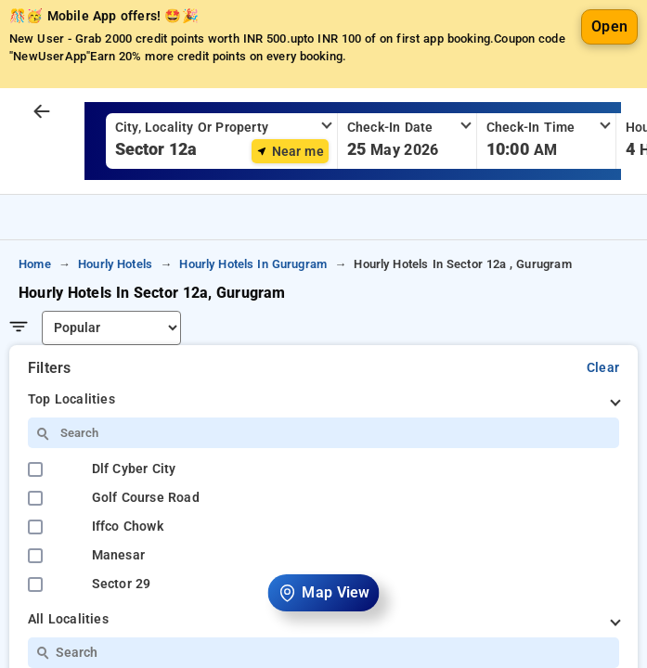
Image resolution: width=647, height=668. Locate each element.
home (35, 321)
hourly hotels (115, 321)
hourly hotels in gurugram (253, 321)
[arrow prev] (42, 169)
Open (609, 83)
